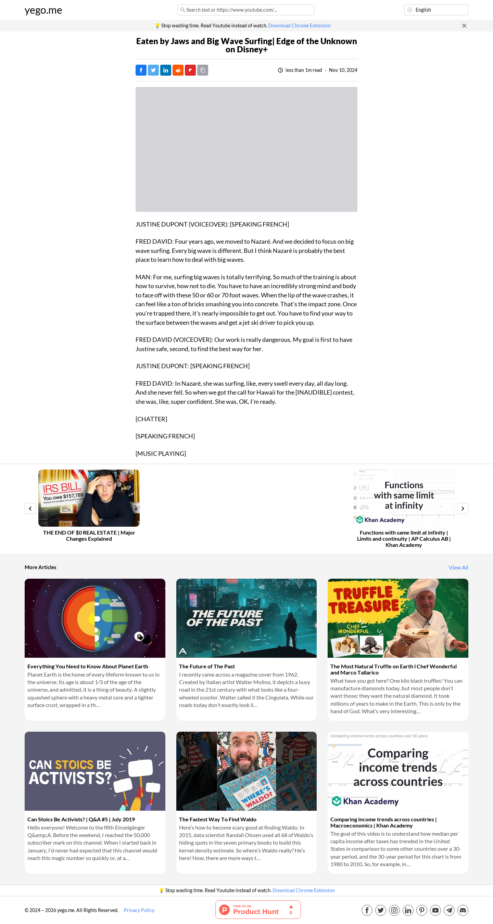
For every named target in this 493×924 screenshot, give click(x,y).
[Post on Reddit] (178, 70)
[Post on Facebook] (141, 70)
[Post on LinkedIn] (165, 70)
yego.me (43, 10)
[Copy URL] (202, 70)
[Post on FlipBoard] (190, 70)
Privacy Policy (139, 910)
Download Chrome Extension (299, 25)
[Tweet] (153, 70)
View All (458, 567)
